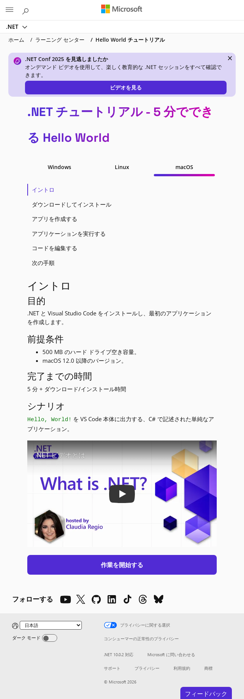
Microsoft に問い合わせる (171, 654)
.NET (13, 26)
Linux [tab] (122, 167)
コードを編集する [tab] (54, 248)
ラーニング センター (59, 39)
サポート (112, 668)
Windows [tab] (59, 167)
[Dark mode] (49, 638)
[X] (80, 599)
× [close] (230, 58)
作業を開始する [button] (122, 565)
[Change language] (51, 625)
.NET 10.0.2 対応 (118, 654)
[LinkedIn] (111, 599)
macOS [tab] (184, 167)
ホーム (16, 39)
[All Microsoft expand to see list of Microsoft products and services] (9, 10)
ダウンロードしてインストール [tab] (71, 204)
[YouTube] (65, 599)
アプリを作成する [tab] (54, 219)
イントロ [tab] (43, 189)
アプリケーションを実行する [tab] (69, 233)
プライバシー (147, 668)
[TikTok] (127, 599)
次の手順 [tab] (43, 262)
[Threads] (142, 599)
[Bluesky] (158, 599)
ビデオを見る (126, 87)
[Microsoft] (122, 9)
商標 (208, 668)
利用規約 (182, 668)
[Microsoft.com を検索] (26, 10)
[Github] (96, 599)
